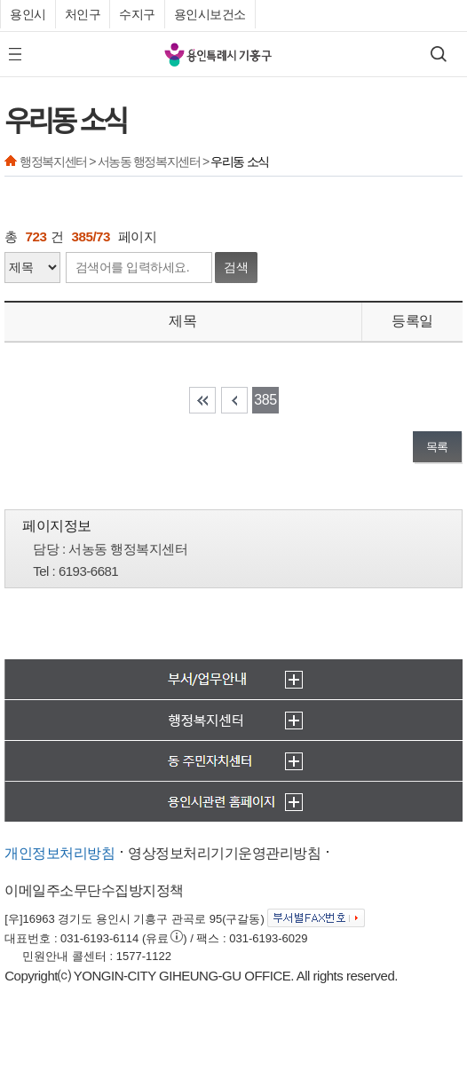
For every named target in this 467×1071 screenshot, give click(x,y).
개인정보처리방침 (59, 853)
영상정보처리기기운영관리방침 (224, 853)
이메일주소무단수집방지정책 (94, 890)
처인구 (83, 14)
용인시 (28, 14)
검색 (236, 267)
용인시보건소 (210, 14)
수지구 (137, 14)
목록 (437, 446)
